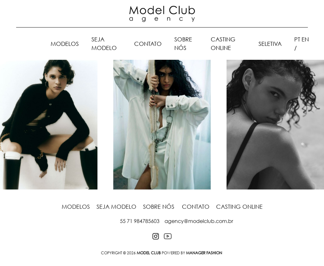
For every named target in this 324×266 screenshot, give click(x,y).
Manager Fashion (204, 253)
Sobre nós (158, 206)
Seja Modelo (117, 206)
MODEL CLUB (149, 253)
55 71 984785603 (139, 221)
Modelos (65, 43)
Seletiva (270, 43)
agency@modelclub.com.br (199, 221)
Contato (148, 43)
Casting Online (239, 206)
